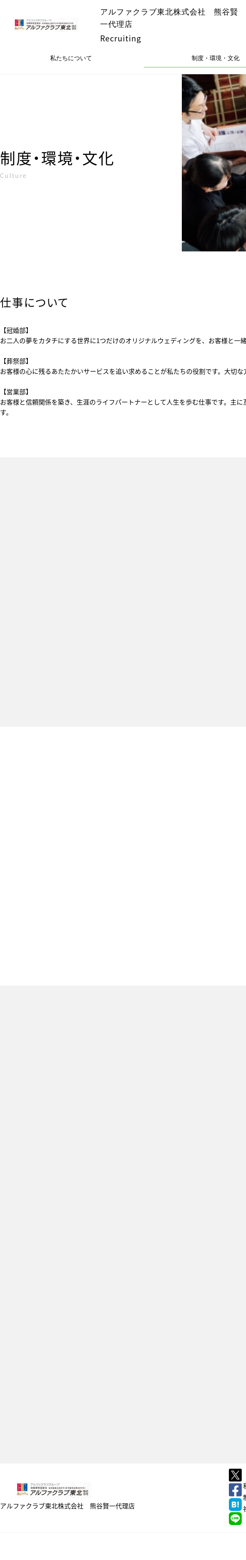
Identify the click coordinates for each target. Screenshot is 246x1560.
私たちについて (71, 58)
